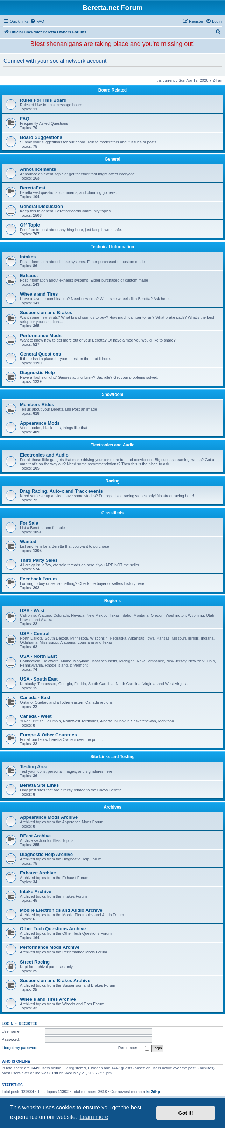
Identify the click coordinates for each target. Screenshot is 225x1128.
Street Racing (35, 962)
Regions (112, 600)
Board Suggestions (41, 137)
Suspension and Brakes (46, 312)
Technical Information (112, 246)
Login (7, 1023)
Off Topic (30, 225)
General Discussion (41, 206)
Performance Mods (41, 335)
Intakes (28, 256)
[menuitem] (37, 21)
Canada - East (35, 697)
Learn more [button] (94, 1117)
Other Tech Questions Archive (53, 928)
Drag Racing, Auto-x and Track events (61, 491)
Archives (112, 807)
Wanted (28, 541)
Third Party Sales (39, 560)
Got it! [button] (185, 1113)
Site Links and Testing (112, 756)
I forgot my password (19, 1048)
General (112, 159)
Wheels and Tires (39, 294)
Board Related (112, 90)
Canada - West (36, 716)
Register (28, 1023)
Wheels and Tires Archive (48, 999)
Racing (112, 481)
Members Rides (37, 404)
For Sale (29, 523)
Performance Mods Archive (49, 947)
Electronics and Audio (112, 445)
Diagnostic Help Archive (46, 854)
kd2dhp (153, 1091)
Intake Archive (35, 891)
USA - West (32, 610)
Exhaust (29, 275)
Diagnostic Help (37, 372)
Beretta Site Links (39, 785)
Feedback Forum (38, 578)
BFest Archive (35, 835)
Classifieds (112, 513)
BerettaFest (32, 187)
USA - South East (39, 679)
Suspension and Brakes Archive (55, 980)
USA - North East (38, 656)
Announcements (38, 169)
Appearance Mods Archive (49, 817)
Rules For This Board (43, 100)
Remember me (133, 1048)
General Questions (40, 354)
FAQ (24, 118)
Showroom (113, 394)
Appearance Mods (40, 423)
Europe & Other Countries (48, 734)
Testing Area (33, 766)
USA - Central (35, 633)
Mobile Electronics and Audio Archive (61, 910)
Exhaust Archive (38, 873)
